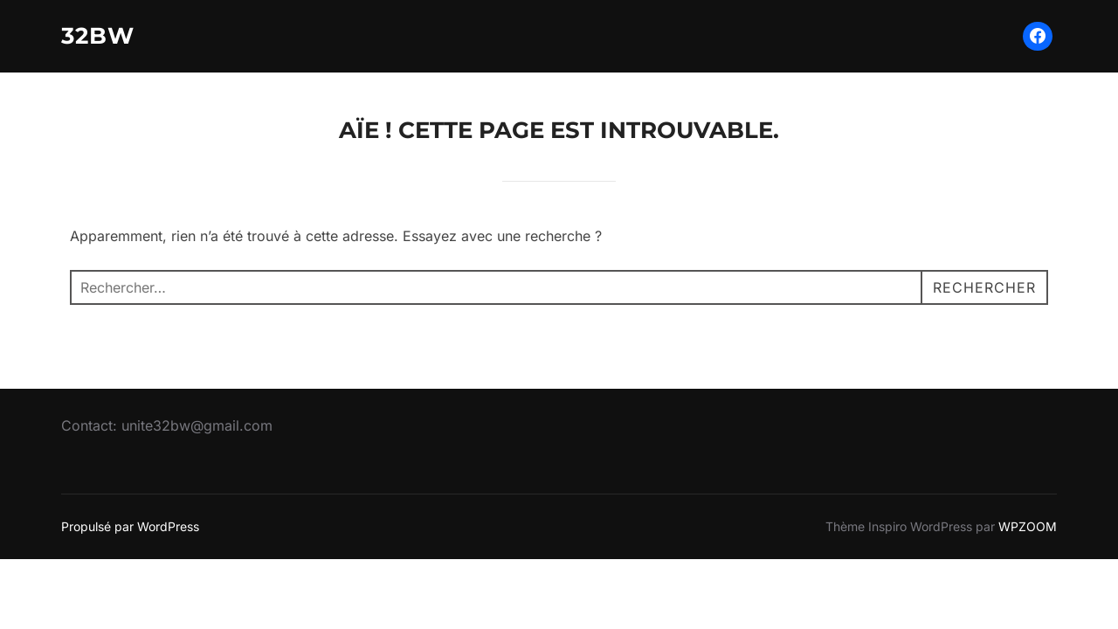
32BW (98, 36)
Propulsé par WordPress (130, 526)
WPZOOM (1027, 526)
